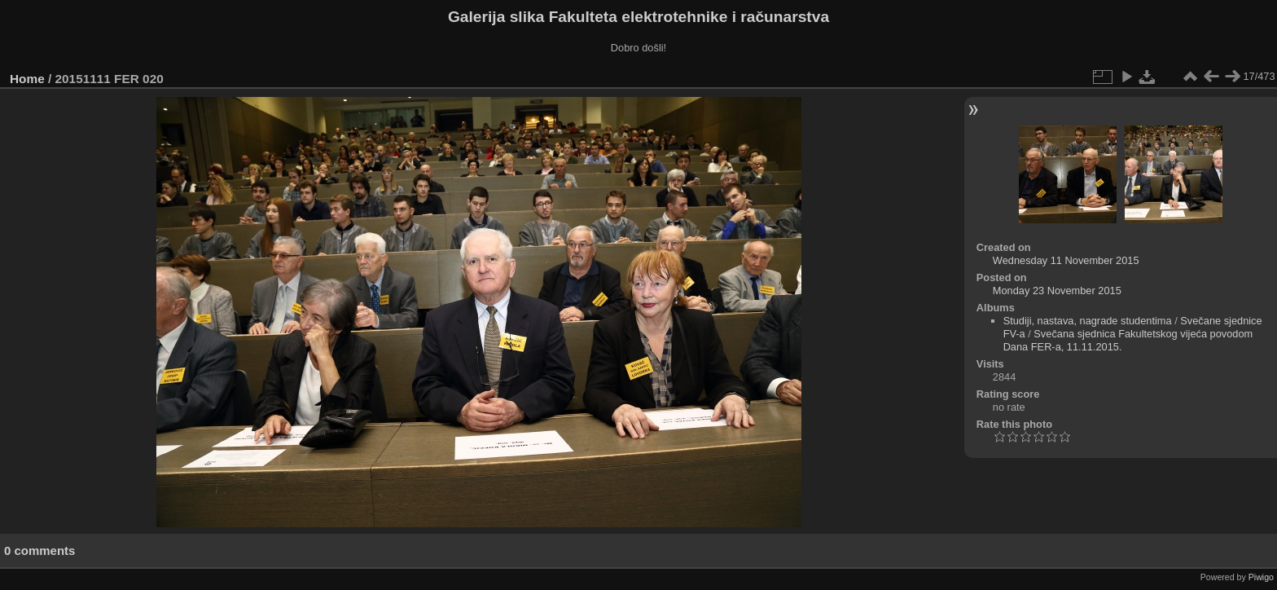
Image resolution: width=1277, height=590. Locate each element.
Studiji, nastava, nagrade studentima (1087, 321)
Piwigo (1261, 577)
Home (27, 79)
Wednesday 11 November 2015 (1066, 260)
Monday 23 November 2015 (1057, 290)
